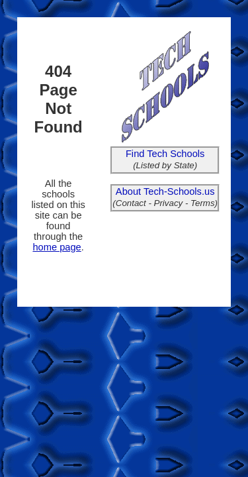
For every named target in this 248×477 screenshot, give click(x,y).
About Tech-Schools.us (165, 191)
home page (56, 247)
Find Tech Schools (165, 153)
